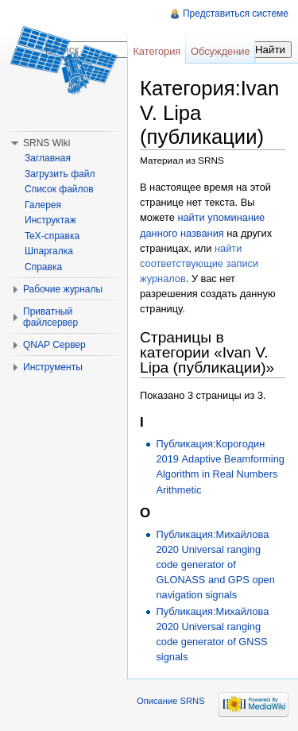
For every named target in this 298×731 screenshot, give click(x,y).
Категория (156, 51)
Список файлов (59, 189)
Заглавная (48, 158)
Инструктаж (50, 220)
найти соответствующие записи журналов (199, 263)
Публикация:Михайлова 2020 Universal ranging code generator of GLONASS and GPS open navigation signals (215, 564)
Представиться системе (235, 13)
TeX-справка (52, 236)
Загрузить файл (60, 174)
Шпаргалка (49, 251)
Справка (43, 267)
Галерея (43, 205)
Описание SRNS (171, 701)
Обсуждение (220, 51)
